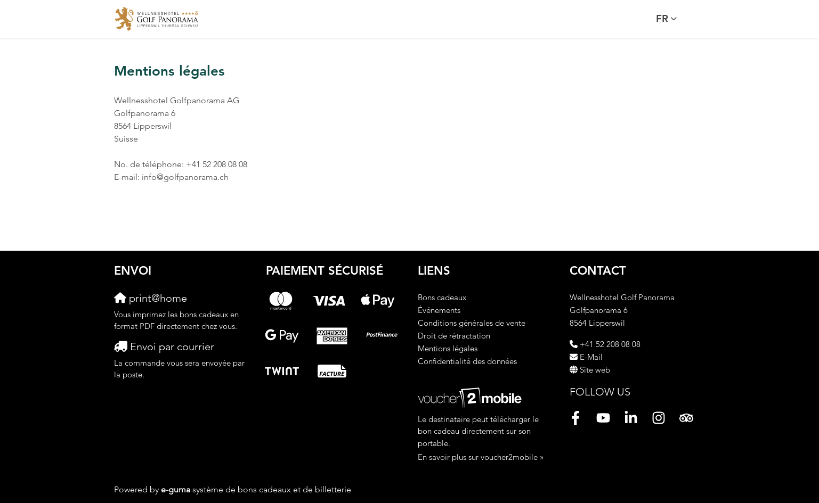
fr (662, 18)
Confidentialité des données (467, 361)
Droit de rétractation (454, 336)
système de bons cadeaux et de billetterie (256, 489)
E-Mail (591, 357)
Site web (595, 370)
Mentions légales (447, 348)
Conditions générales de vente (471, 323)
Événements (439, 310)
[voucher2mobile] (471, 397)
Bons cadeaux (442, 297)
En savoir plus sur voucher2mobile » (481, 457)
